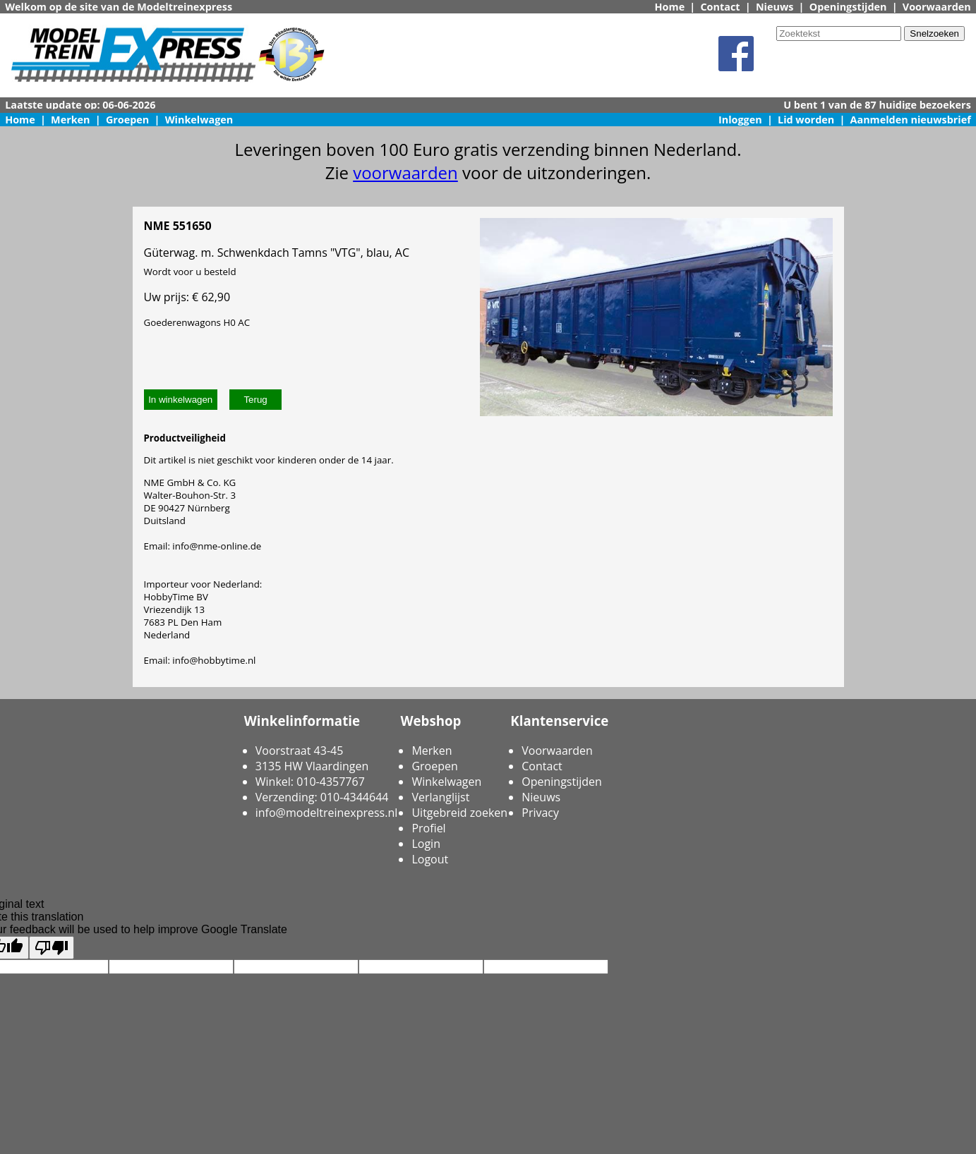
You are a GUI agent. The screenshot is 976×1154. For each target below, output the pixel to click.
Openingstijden (848, 6)
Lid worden (806, 119)
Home (670, 6)
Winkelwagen (199, 119)
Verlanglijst (440, 797)
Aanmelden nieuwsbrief (910, 119)
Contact (720, 6)
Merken (70, 119)
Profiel (428, 828)
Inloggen (740, 119)
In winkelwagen (180, 399)
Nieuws (775, 6)
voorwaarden (405, 172)
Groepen (127, 119)
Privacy (540, 812)
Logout (429, 859)
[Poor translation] (51, 947)
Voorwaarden (937, 6)
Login (425, 843)
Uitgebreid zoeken (459, 812)
